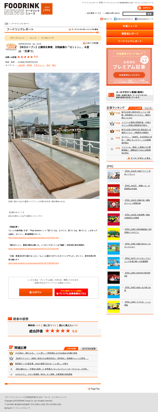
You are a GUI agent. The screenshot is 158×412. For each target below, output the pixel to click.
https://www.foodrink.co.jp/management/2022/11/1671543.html (33, 249)
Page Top (94, 388)
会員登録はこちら (71, 292)
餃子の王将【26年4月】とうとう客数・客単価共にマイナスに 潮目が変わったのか (136, 115)
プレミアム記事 (135, 108)
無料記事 (148, 108)
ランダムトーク (47, 38)
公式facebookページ (143, 19)
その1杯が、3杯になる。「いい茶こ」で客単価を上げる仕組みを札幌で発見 (46, 353)
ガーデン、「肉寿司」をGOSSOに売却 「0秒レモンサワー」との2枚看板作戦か (137, 140)
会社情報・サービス (94, 13)
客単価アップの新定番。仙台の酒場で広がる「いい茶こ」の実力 (41, 364)
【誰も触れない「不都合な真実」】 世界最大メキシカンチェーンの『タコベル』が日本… (52, 369)
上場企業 (21, 65)
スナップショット (17, 38)
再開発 (29, 65)
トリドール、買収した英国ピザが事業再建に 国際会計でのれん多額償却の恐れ (136, 150)
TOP (6, 24)
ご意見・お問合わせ (111, 13)
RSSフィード (106, 19)
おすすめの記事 (88, 348)
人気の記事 (71, 348)
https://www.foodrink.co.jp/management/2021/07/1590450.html (33, 263)
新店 (48, 65)
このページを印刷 (90, 43)
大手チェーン (39, 65)
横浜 (54, 65)
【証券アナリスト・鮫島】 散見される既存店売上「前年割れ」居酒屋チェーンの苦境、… (52, 358)
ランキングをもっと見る (139, 158)
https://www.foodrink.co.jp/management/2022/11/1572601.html (33, 238)
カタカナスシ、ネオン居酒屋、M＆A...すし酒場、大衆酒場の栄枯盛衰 (43, 374)
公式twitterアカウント (123, 19)
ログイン (145, 8)
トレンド (33, 38)
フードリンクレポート (53, 30)
